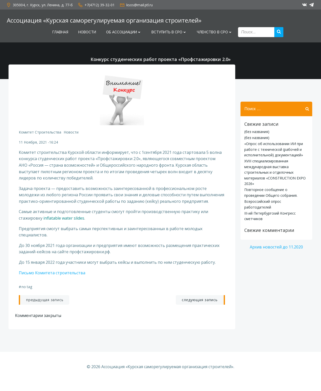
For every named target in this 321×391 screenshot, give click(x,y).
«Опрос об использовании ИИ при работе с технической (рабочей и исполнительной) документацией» (273, 150)
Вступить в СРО (169, 32)
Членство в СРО (214, 32)
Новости (87, 32)
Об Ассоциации (123, 32)
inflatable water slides (64, 227)
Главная (60, 32)
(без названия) (256, 132)
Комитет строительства (40, 134)
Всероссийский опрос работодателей (276, 202)
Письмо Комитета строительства (52, 281)
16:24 (54, 144)
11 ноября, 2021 (33, 144)
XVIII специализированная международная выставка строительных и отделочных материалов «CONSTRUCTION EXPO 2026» (274, 173)
